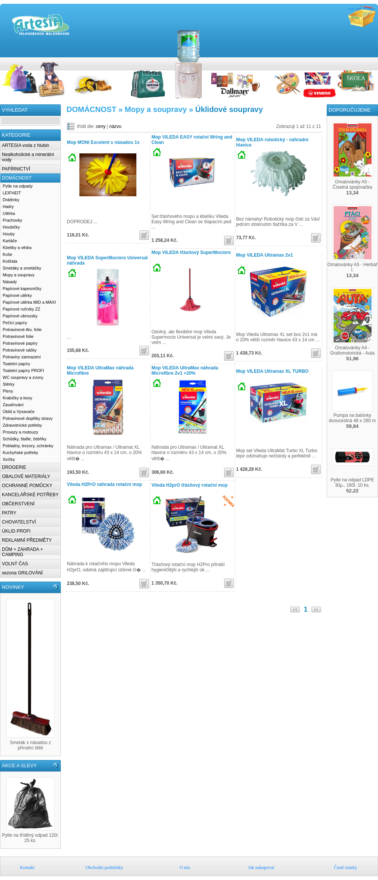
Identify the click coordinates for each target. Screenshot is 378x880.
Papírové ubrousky (20, 316)
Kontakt (344, 61)
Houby (9, 234)
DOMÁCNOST (17, 178)
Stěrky (8, 384)
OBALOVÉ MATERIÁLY (26, 476)
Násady (10, 281)
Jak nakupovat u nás (366, 61)
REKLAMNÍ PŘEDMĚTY (27, 540)
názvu (115, 126)
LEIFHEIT (12, 193)
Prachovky (12, 220)
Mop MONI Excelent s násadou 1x (103, 142)
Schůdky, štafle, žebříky (24, 439)
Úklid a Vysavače (19, 411)
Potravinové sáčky (19, 350)
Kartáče (10, 240)
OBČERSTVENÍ (18, 503)
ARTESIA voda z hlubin (25, 145)
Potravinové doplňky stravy (27, 418)
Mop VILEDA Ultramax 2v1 (264, 255)
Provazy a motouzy (20, 432)
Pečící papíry (15, 322)
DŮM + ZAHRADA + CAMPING (22, 552)
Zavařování (13, 404)
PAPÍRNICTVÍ (16, 169)
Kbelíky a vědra (17, 247)
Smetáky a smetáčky (22, 268)
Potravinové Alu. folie (22, 329)
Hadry (8, 206)
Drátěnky (11, 199)
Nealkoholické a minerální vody (28, 157)
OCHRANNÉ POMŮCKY (27, 485)
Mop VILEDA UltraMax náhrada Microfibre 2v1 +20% (185, 370)
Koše (7, 254)
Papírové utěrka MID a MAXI (29, 302)
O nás (359, 61)
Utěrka (9, 213)
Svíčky (9, 459)
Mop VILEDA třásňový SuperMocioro (191, 252)
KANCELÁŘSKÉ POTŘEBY (30, 494)
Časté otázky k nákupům (374, 61)
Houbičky (11, 227)
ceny (100, 126)
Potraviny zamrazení (22, 357)
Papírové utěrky (17, 295)
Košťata (10, 261)
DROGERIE (14, 467)
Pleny (8, 391)
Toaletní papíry (16, 363)
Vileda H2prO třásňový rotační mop (190, 485)
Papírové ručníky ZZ (21, 309)
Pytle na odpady (18, 186)
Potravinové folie (18, 336)
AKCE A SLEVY (19, 765)
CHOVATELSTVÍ (19, 522)
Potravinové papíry (20, 343)
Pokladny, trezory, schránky (28, 445)
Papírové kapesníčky (22, 288)
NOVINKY (13, 587)
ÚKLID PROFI (16, 531)
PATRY (9, 513)
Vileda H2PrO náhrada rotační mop (104, 484)
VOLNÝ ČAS (15, 563)
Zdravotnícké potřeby (22, 425)
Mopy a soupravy (19, 275)
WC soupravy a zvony (23, 377)
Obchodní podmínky (351, 61)
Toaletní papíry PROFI (23, 370)
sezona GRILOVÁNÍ (22, 573)
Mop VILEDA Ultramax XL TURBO (272, 371)
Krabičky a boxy (17, 398)
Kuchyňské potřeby (20, 452)
